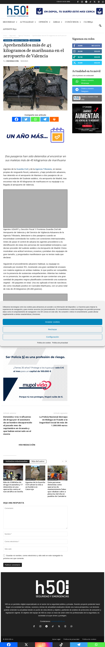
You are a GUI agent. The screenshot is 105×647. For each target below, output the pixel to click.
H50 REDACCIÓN (12, 61)
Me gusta (96, 46)
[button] (100, 26)
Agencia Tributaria (24, 36)
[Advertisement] (35, 209)
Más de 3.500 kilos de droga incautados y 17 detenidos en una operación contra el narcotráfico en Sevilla (13, 487)
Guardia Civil (35, 40)
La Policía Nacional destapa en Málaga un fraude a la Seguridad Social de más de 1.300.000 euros (53, 421)
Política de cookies (44, 343)
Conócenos (73, 22)
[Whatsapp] (35, 119)
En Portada (8, 479)
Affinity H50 (10, 29)
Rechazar (52, 329)
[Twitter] (25, 119)
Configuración (52, 337)
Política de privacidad (60, 343)
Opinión (44, 22)
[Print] (54, 119)
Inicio (5, 36)
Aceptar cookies (52, 322)
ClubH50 (88, 22)
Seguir (97, 51)
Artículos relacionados (16, 461)
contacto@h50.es (58, 621)
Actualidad (28, 22)
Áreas (57, 22)
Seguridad (10, 22)
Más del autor (37, 461)
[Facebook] (16, 119)
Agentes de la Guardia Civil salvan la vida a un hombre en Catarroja (35, 485)
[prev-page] (62, 461)
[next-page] (66, 461)
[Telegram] (44, 119)
